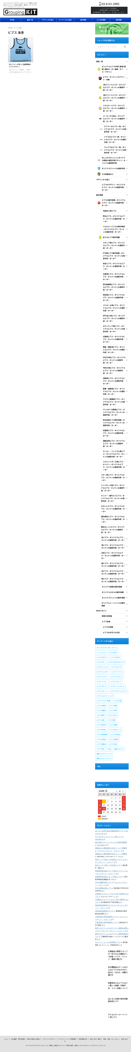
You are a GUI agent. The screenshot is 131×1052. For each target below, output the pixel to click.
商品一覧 (30, 20)
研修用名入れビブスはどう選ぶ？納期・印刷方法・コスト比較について (118, 976)
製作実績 (83, 20)
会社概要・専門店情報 (18, 1030)
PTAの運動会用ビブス (103, 873)
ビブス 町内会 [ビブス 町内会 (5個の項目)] (101, 721)
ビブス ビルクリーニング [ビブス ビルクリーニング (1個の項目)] (105, 687)
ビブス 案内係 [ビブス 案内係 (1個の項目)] (101, 716)
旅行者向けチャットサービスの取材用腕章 (110, 833)
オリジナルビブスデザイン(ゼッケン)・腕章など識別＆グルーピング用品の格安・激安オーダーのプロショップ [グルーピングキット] (65, 1036)
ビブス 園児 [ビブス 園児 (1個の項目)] (100, 706)
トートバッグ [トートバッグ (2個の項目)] (101, 644)
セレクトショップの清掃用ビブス (107, 933)
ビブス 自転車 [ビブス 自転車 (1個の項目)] (113, 730)
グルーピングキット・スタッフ (106, 842)
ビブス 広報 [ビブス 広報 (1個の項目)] (100, 711)
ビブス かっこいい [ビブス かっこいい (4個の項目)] (103, 658)
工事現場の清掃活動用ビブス (105, 908)
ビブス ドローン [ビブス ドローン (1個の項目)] (102, 682)
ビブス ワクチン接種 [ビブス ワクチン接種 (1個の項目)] (103, 692)
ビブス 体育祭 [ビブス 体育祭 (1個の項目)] (101, 697)
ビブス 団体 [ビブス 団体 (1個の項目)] (113, 701)
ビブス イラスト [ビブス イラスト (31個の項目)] (102, 668)
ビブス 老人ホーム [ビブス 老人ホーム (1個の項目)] (115, 721)
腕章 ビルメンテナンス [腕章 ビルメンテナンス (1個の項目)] (104, 750)
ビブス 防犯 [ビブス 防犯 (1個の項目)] (100, 740)
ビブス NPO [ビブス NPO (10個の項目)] (113, 644)
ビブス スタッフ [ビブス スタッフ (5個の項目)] (116, 673)
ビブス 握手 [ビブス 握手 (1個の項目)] (111, 711)
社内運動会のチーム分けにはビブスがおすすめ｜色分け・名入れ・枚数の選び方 (118, 960)
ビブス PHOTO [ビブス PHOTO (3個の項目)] (102, 648)
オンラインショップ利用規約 (67, 1030)
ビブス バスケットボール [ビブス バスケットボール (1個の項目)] (119, 682)
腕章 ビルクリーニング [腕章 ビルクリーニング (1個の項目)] (104, 745)
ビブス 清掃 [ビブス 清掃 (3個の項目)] (113, 716)
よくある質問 (101, 20)
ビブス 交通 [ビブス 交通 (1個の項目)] (117, 692)
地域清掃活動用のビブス (103, 896)
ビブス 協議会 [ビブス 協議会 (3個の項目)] (101, 701)
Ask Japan (98, 836)
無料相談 (119, 20)
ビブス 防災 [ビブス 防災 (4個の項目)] (113, 735)
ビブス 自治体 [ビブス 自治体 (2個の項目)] (101, 730)
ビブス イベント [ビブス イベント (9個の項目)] (117, 663)
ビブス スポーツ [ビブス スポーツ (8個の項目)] (102, 677)
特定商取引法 (83, 1030)
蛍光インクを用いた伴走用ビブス (107, 850)
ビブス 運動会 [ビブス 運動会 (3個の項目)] (101, 735)
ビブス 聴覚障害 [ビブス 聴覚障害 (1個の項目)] (102, 726)
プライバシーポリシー (49, 1030)
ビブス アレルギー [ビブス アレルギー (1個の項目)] (103, 663)
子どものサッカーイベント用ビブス (107, 828)
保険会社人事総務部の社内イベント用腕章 (110, 839)
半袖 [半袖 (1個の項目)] (109, 740)
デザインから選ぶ (48, 20)
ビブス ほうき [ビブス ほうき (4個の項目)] (116, 658)
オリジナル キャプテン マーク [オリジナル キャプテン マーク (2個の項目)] (106, 639)
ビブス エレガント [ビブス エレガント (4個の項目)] (117, 668)
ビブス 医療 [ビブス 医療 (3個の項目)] (113, 697)
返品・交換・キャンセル (110, 1030)
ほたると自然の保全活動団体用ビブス (108, 822)
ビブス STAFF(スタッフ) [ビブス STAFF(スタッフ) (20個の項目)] (116, 653)
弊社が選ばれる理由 (33, 1030)
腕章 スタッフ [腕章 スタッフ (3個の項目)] (119, 740)
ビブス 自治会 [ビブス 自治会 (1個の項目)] (115, 726)
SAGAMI (98, 830)
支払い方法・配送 (95, 1030)
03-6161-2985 (109, 4)
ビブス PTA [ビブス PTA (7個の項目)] (100, 653)
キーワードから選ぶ (65, 20)
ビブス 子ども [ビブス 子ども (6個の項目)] (112, 706)
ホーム (6, 1030)
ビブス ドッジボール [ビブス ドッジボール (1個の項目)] (117, 677)
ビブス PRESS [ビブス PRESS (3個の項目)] (115, 648)
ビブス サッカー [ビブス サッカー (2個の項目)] (102, 673)
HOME (12, 20)
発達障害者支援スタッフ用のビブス (107, 862)
